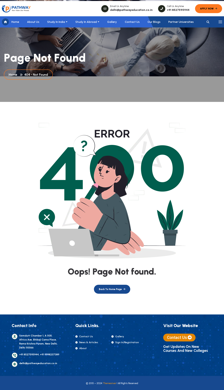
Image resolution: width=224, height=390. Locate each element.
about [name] (81, 348)
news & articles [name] (86, 342)
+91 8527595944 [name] (178, 9)
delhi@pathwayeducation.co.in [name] (131, 9)
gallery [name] (117, 336)
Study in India (56, 22)
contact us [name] (84, 336)
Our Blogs (154, 22)
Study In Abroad (86, 22)
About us (33, 22)
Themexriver (109, 383)
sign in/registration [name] (125, 342)
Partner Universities (181, 22)
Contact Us (132, 22)
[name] (16, 8)
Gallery (112, 22)
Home (15, 22)
